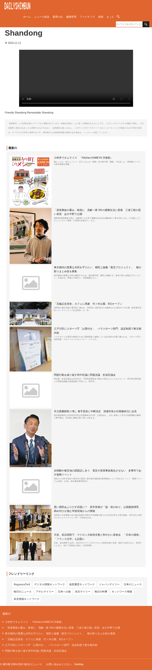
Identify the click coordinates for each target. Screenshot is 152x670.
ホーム (27, 16)
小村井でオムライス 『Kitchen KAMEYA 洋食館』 (83, 157)
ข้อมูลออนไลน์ (22, 584)
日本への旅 (64, 591)
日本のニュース (133, 584)
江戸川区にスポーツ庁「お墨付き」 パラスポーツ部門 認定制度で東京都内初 (49, 645)
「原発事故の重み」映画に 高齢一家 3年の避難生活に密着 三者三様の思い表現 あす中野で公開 (61, 627)
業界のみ (58, 16)
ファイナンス (87, 16)
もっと (110, 16)
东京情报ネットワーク (26, 599)
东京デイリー (82, 591)
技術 (100, 16)
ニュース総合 (41, 16)
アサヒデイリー (45, 591)
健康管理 (71, 16)
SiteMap (79, 664)
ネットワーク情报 (122, 591)
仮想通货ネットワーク (82, 584)
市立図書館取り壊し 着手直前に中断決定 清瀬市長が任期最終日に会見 (95, 411)
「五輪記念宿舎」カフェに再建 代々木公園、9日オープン (88, 303)
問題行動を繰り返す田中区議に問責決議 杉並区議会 (85, 375)
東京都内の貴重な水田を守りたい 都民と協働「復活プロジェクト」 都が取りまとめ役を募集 (58, 633)
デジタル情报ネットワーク (49, 584)
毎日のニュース (23, 591)
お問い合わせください (59, 664)
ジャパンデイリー (109, 584)
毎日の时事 (101, 591)
